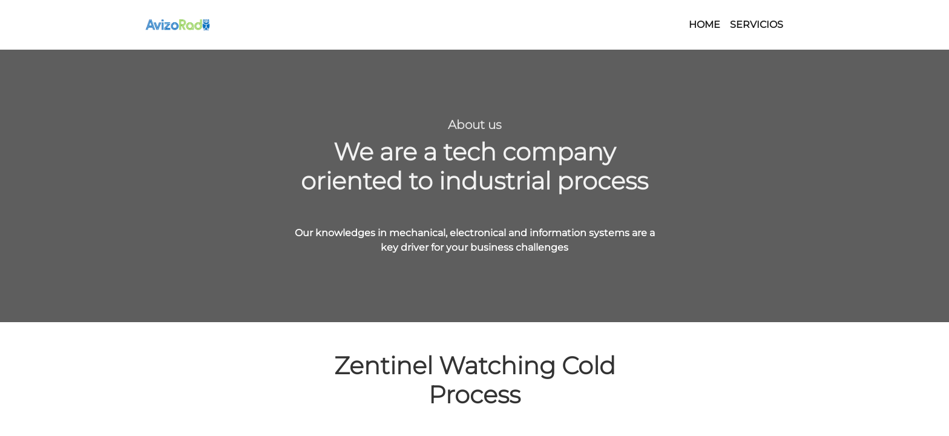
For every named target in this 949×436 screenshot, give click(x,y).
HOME (704, 24)
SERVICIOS (756, 24)
